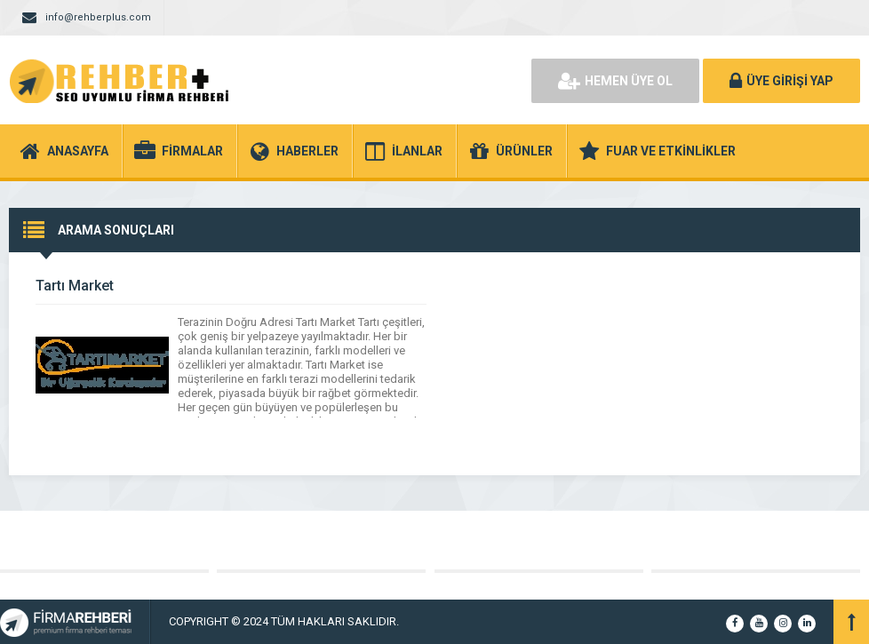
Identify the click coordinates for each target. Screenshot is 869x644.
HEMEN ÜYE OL (615, 81)
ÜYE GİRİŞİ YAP (781, 81)
